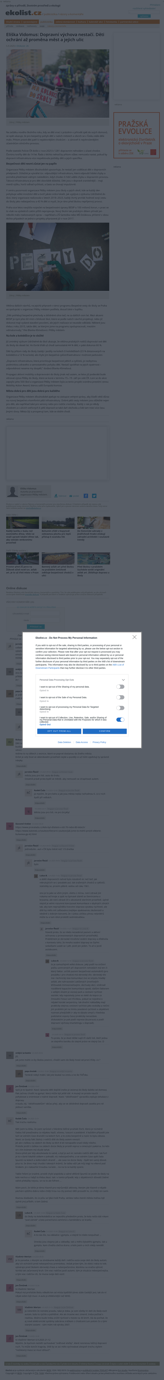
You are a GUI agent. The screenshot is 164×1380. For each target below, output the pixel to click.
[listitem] (82, 680)
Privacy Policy (99, 742)
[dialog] (82, 690)
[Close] (135, 638)
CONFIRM (105, 731)
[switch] (120, 687)
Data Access (82, 742)
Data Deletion (64, 742)
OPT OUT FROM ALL (59, 731)
